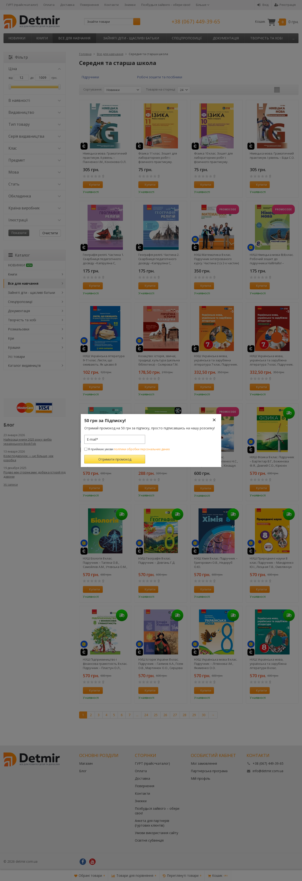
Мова (34, 172)
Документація (226, 38)
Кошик (276, 22)
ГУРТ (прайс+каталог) (22, 5)
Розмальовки (18, 329)
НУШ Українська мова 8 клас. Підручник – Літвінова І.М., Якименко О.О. (215, 663)
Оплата (49, 5)
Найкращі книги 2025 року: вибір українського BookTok (28, 441)
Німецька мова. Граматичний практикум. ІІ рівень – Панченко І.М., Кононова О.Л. (105, 157)
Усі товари (16, 356)
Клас (34, 148)
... (293, 38)
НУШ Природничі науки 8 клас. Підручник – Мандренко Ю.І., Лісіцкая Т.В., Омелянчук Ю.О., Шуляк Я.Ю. (272, 562)
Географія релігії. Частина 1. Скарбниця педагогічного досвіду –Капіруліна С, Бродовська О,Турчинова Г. (103, 259)
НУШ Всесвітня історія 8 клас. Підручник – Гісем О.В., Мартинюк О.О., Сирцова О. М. (104, 461)
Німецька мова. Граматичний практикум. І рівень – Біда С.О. (272, 155)
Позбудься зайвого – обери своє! (165, 5)
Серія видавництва (34, 136)
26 (165, 715)
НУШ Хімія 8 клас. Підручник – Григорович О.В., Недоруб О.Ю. (216, 562)
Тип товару (34, 124)
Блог (83, 771)
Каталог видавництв (24, 365)
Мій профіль (200, 778)
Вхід (263, 5)
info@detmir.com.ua (268, 771)
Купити (92, 184)
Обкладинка (34, 196)
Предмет (34, 160)
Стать (34, 184)
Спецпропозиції (187, 38)
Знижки (130, 5)
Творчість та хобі (266, 38)
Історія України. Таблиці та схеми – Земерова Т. (158, 459)
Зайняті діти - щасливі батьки (131, 38)
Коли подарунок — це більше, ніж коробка (28, 458)
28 (184, 715)
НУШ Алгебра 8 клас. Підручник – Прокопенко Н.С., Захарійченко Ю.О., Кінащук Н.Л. (216, 461)
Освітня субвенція (149, 840)
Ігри (11, 338)
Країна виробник (34, 208)
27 (175, 715)
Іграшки (14, 347)
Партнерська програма (209, 771)
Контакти (111, 5)
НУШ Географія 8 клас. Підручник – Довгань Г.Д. (156, 560)
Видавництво (34, 112)
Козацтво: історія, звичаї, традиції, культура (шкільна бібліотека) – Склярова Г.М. (159, 360)
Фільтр (18, 57)
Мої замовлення (204, 763)
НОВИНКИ (16, 38)
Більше (203, 5)
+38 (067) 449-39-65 (196, 21)
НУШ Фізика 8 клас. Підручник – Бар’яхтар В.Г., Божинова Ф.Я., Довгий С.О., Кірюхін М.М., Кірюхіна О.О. (272, 461)
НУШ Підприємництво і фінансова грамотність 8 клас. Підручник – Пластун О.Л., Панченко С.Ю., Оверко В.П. (105, 663)
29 (194, 715)
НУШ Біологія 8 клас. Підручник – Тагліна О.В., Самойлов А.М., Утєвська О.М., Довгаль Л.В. (105, 562)
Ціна (34, 68)
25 (156, 715)
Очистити (50, 233)
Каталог (19, 255)
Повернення (89, 5)
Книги (42, 38)
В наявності (34, 100)
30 (204, 715)
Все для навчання (74, 38)
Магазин (86, 763)
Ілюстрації (34, 220)
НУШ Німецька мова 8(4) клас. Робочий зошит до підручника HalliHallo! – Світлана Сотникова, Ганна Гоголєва (272, 259)
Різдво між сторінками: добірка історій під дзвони (35, 474)
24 (146, 715)
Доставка (67, 5)
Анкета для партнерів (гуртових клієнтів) (152, 823)
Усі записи (11, 485)
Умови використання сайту (156, 833)
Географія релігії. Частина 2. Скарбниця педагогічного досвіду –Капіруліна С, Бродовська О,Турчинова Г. (158, 259)
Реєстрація (285, 5)
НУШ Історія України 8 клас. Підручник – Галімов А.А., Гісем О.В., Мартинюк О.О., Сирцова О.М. (160, 663)
